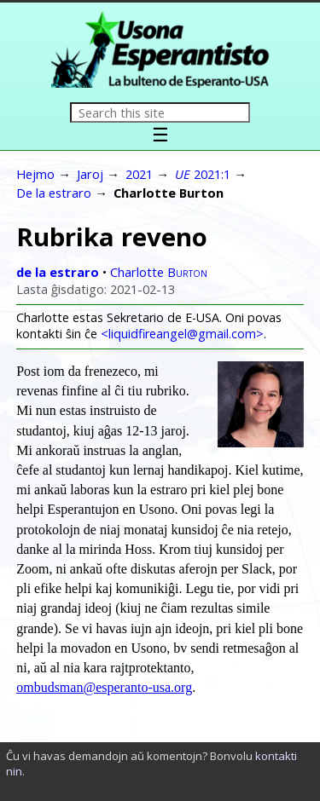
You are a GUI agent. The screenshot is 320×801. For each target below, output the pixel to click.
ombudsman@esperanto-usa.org (104, 687)
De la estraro (53, 192)
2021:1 (202, 173)
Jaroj (90, 173)
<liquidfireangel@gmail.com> (182, 334)
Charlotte (158, 271)
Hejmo (35, 173)
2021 (139, 173)
